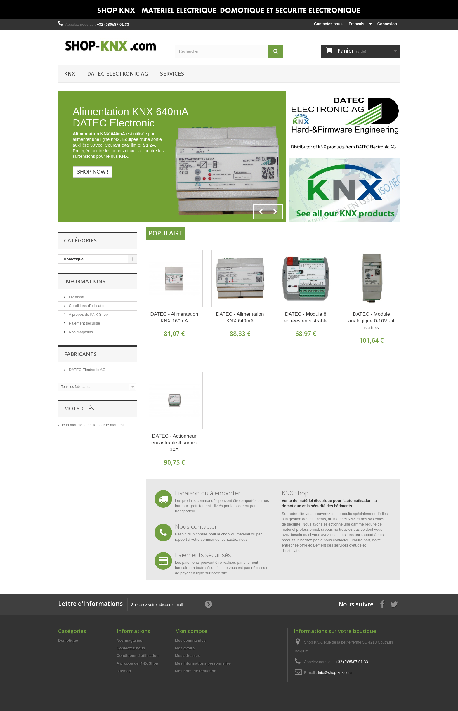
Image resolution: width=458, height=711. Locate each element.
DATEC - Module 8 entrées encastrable (305, 317)
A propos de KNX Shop (88, 314)
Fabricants (80, 354)
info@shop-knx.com (335, 672)
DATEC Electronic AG (117, 73)
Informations (84, 281)
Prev (260, 211)
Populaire (166, 233)
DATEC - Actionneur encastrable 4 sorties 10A (174, 442)
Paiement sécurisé (84, 323)
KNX (69, 73)
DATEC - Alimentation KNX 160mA (174, 317)
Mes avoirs (185, 648)
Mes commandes (190, 640)
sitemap (124, 671)
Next (275, 211)
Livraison (76, 297)
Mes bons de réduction (195, 671)
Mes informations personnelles (203, 663)
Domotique (74, 259)
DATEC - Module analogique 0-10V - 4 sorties (371, 320)
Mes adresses (187, 655)
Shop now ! (92, 172)
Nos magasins (80, 332)
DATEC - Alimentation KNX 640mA (240, 317)
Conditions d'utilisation (87, 306)
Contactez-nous (328, 24)
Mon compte (191, 630)
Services (172, 73)
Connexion (387, 24)
